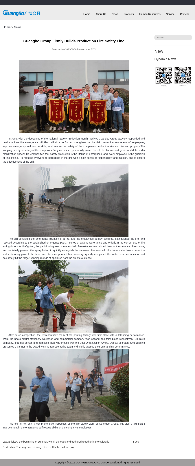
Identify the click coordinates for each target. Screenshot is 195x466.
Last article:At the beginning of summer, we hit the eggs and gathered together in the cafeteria (56, 441)
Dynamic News (165, 59)
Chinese (185, 14)
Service (170, 14)
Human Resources (150, 14)
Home (86, 14)
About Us (101, 14)
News (115, 14)
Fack (136, 441)
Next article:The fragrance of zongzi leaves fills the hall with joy (38, 447)
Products (129, 14)
